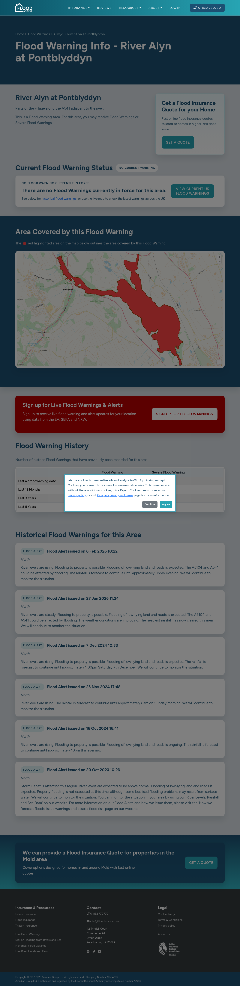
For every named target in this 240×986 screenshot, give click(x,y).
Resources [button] (130, 8)
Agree (166, 504)
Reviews (104, 8)
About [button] (155, 8)
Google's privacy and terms (115, 495)
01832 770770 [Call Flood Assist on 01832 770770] (207, 8)
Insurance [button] (79, 8)
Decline (150, 504)
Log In (175, 8)
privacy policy (77, 495)
